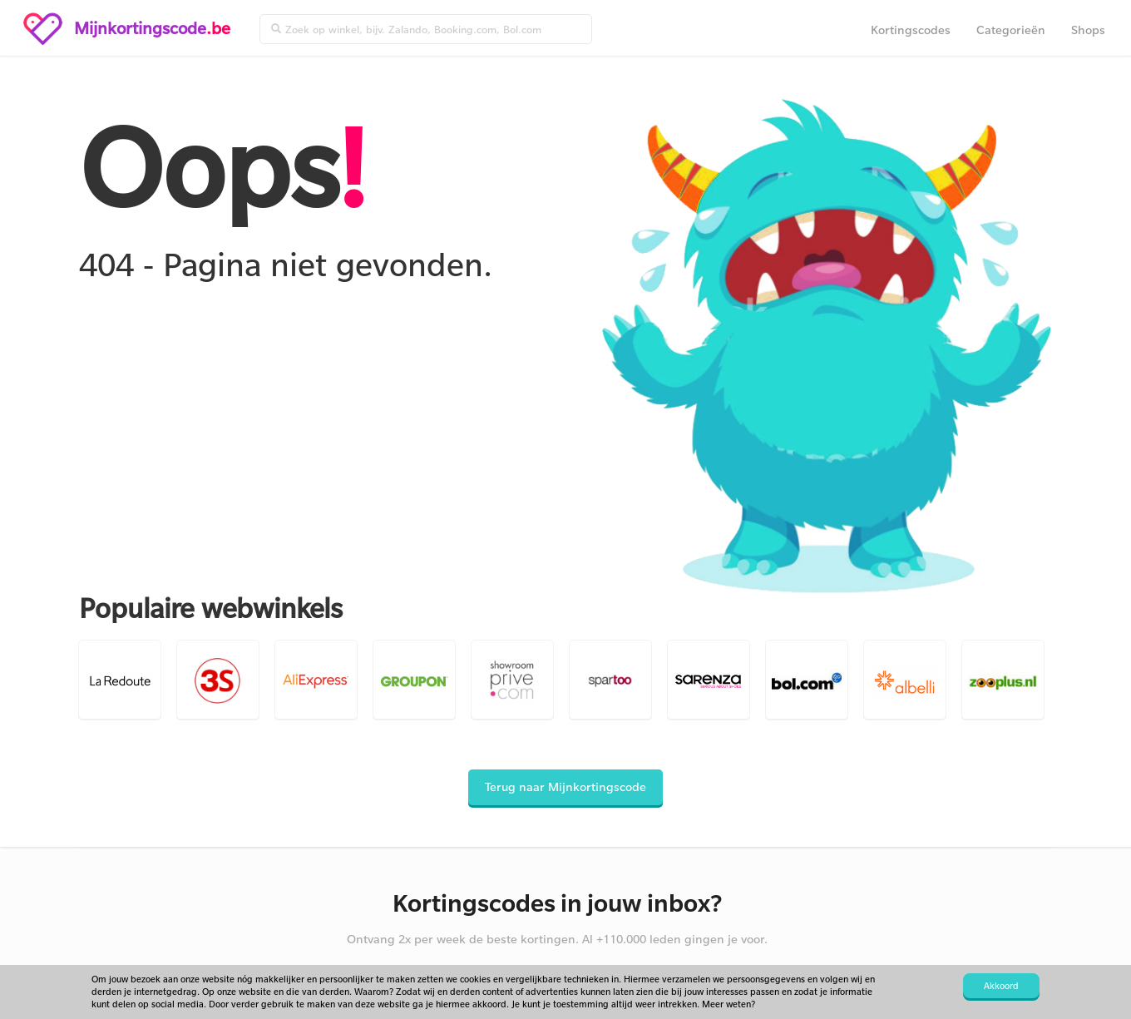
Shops (1088, 29)
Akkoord (1001, 986)
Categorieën (1010, 29)
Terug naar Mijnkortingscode (565, 786)
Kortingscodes (911, 29)
